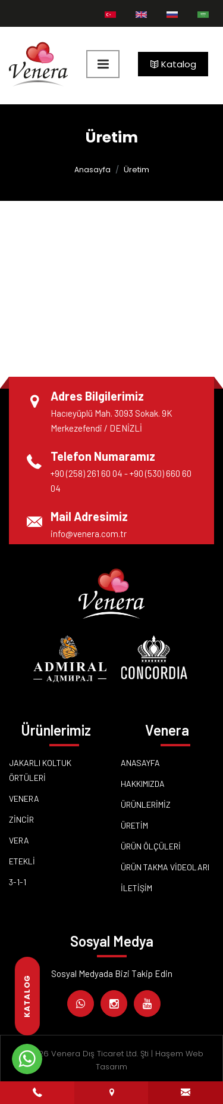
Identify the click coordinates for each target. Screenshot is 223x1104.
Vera (19, 840)
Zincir (21, 819)
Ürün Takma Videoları (165, 867)
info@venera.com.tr (89, 533)
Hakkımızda (143, 784)
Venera (24, 798)
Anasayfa (92, 170)
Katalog (173, 64)
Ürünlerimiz (146, 804)
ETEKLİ (22, 861)
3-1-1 (17, 882)
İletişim (136, 888)
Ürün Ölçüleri (151, 846)
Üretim (134, 825)
